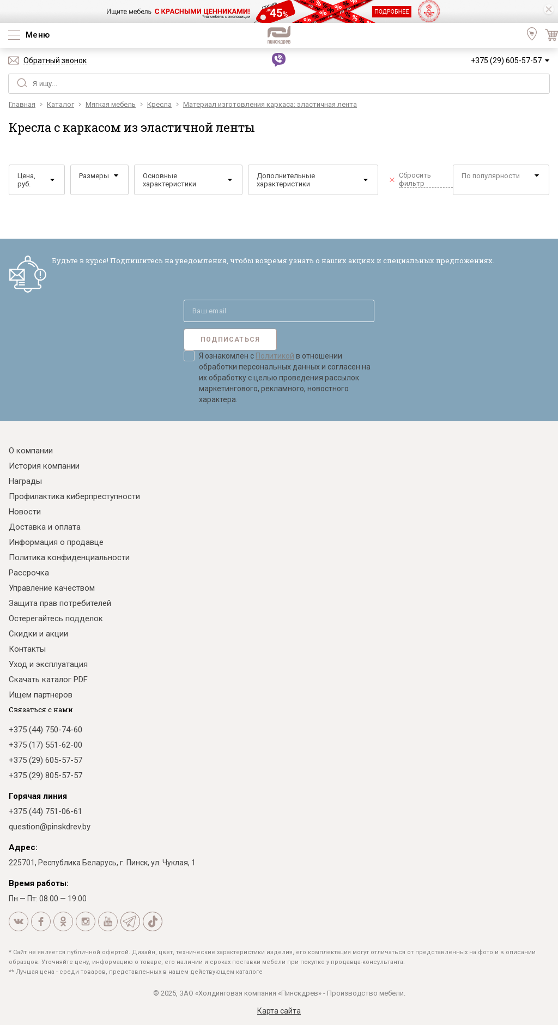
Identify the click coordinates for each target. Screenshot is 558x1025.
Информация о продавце (56, 542)
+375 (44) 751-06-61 (45, 811)
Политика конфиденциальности (69, 557)
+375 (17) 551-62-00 (45, 745)
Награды (25, 481)
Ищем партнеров (40, 695)
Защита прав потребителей (60, 603)
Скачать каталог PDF (48, 679)
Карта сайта (279, 1010)
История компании (44, 466)
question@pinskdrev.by (49, 827)
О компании (31, 451)
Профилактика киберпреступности (74, 496)
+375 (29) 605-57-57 (506, 60)
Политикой (275, 355)
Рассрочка (29, 573)
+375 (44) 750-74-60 (45, 730)
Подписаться (230, 339)
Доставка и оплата (45, 527)
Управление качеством (52, 588)
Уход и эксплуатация (48, 664)
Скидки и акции (38, 634)
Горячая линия (38, 796)
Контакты (27, 649)
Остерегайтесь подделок (56, 618)
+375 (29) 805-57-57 (45, 775)
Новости (25, 512)
